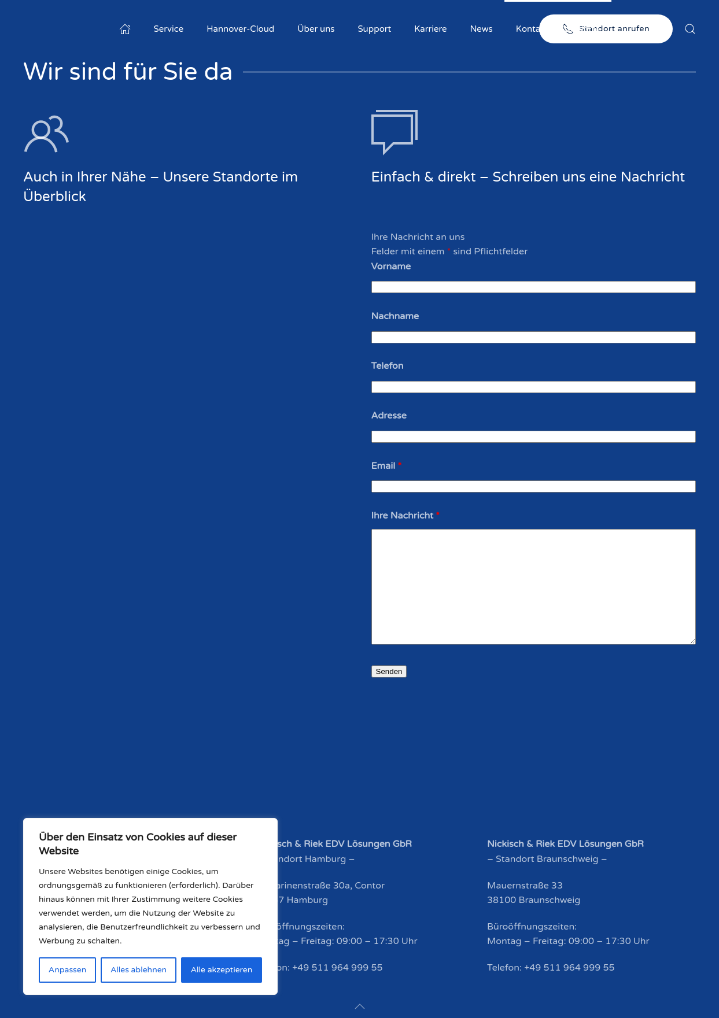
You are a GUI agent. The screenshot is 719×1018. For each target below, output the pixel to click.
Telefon (387, 366)
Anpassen (67, 970)
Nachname (395, 316)
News (481, 29)
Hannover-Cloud (240, 29)
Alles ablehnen (138, 970)
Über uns (315, 29)
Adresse (389, 415)
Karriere (430, 29)
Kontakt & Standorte (558, 29)
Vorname (391, 266)
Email (386, 466)
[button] (690, 29)
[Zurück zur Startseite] (95, 29)
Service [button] (169, 29)
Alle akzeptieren (221, 970)
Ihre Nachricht (405, 515)
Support (375, 29)
